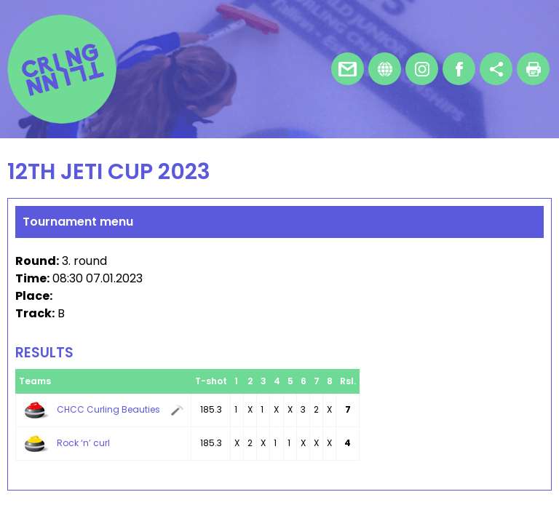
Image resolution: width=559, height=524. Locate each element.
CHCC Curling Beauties (108, 409)
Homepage (384, 68)
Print (533, 68)
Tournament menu (78, 221)
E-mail (347, 68)
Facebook (459, 68)
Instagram (421, 68)
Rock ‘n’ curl (83, 443)
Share (496, 68)
